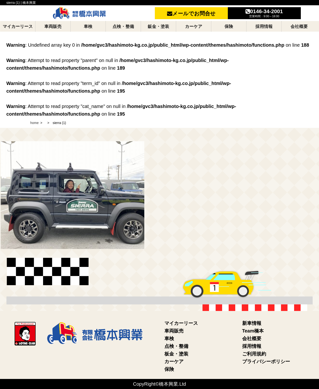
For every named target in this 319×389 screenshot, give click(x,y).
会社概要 (251, 338)
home (34, 123)
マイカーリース (181, 323)
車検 (169, 338)
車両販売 (174, 330)
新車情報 (251, 323)
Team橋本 (253, 330)
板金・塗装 (176, 353)
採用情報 (251, 346)
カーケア (174, 361)
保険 (169, 369)
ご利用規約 (254, 353)
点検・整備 (176, 346)
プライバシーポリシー (266, 361)
